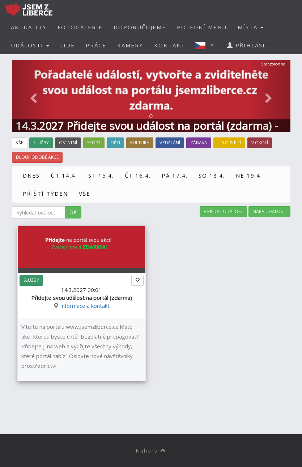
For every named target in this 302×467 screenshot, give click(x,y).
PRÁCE (96, 45)
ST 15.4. (101, 175)
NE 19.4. (249, 175)
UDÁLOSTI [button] (30, 45)
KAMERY (130, 45)
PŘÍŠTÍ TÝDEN (45, 193)
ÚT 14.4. (64, 175)
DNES (31, 175)
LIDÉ (67, 45)
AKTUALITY (29, 27)
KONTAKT (169, 45)
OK (73, 212)
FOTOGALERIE (80, 27)
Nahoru (151, 450)
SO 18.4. (212, 175)
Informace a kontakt (85, 305)
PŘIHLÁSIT (248, 45)
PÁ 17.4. (175, 175)
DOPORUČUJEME (140, 27)
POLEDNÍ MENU (202, 27)
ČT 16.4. (138, 175)
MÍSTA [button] (250, 27)
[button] (206, 45)
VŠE (84, 193)
